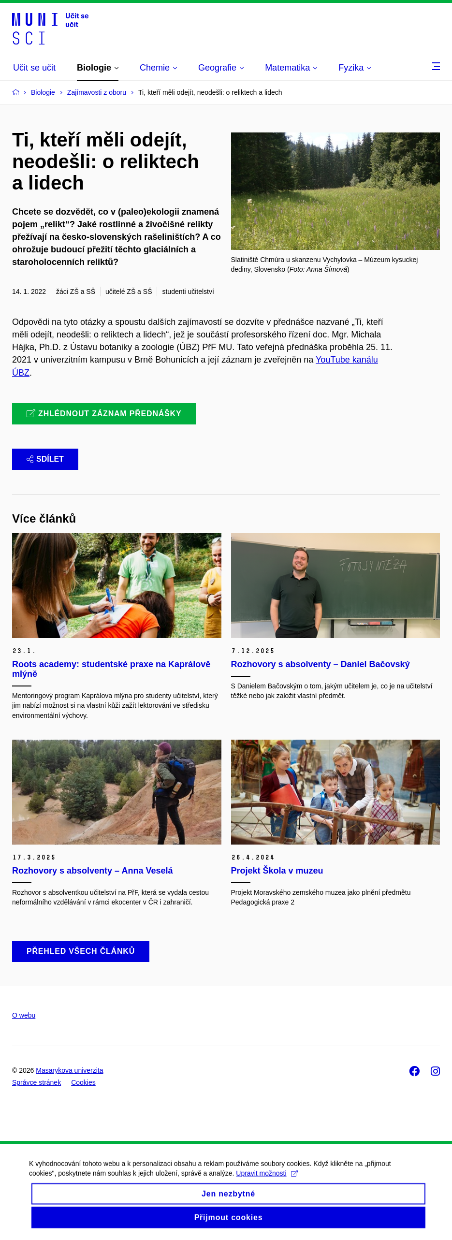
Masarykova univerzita (69, 1070)
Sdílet (45, 459)
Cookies (83, 1082)
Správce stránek (36, 1082)
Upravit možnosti (266, 1181)
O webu (23, 1015)
